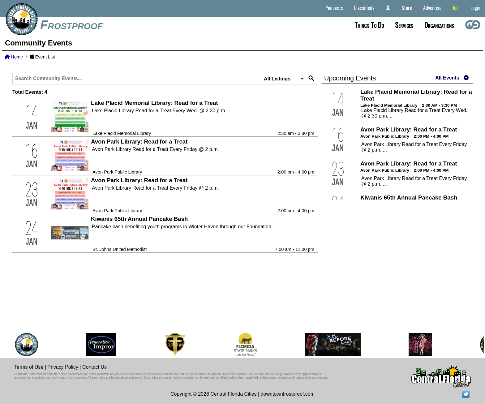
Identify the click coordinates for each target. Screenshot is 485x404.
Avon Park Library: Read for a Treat (139, 141)
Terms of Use (28, 367)
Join (456, 7)
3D (388, 7)
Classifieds (364, 7)
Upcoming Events (350, 78)
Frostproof (71, 25)
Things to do (369, 25)
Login (475, 7)
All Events (447, 77)
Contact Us (94, 367)
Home (14, 56)
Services (404, 25)
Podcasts (334, 7)
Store (406, 7)
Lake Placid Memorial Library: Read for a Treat (154, 103)
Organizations (439, 25)
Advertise (432, 7)
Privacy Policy (62, 367)
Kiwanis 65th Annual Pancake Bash (139, 219)
